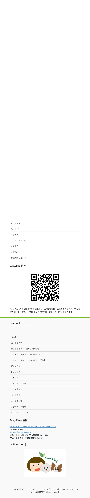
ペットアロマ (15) (18, 234)
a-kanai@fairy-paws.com (21, 432)
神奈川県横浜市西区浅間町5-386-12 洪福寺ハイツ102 (33, 426)
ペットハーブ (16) (18, 240)
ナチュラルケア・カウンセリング (25, 348)
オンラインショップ (19, 412)
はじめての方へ (17, 342)
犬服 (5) (14, 252)
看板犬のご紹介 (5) (19, 257)
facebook (15, 323)
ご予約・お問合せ (18, 406)
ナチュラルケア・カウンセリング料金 (29, 360)
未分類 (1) (15, 246)
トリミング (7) (17, 223)
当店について (16, 400)
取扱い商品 (15, 366)
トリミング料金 (19, 383)
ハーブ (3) (15, 228)
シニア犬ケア (16, 389)
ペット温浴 (15, 395)
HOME (13, 337)
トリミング (15, 371)
